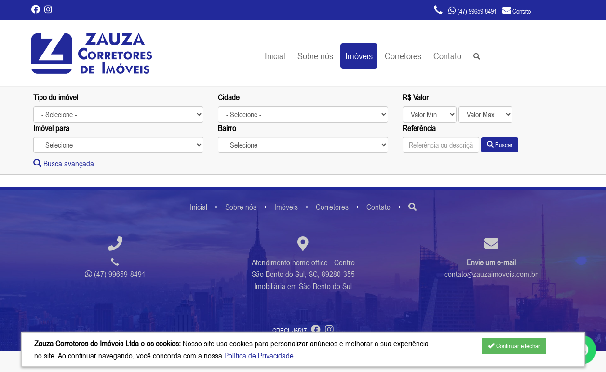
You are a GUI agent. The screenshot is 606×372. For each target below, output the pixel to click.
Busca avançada (63, 163)
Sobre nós (315, 55)
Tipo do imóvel (55, 97)
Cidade (229, 97)
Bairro (227, 128)
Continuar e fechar (514, 346)
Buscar (499, 145)
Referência (419, 128)
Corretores (403, 55)
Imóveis (359, 55)
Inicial (275, 55)
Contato (447, 55)
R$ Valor (416, 97)
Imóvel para (51, 128)
